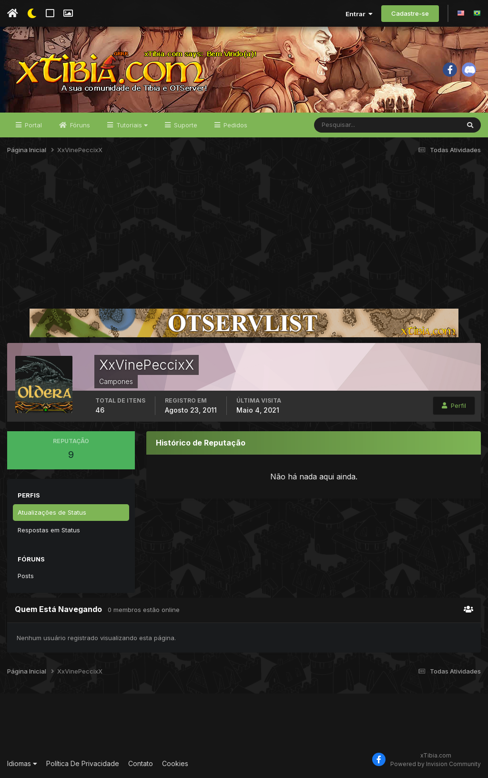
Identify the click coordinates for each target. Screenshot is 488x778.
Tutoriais (131, 125)
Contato (140, 763)
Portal (32, 125)
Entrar (359, 14)
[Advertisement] (244, 235)
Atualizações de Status (52, 512)
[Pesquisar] (345, 125)
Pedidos (234, 125)
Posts (26, 576)
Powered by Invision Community (435, 764)
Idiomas (22, 763)
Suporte (184, 125)
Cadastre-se (410, 13)
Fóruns (79, 125)
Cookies (175, 763)
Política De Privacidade (82, 763)
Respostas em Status (49, 530)
